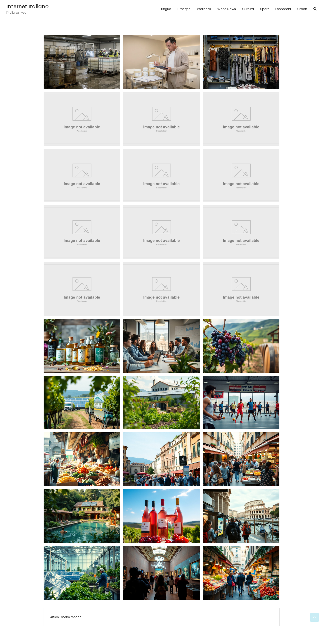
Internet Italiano (27, 6)
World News (226, 9)
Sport (264, 9)
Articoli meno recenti (65, 617)
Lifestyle (184, 9)
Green (302, 9)
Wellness (204, 9)
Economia (283, 9)
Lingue (166, 9)
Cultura (248, 9)
